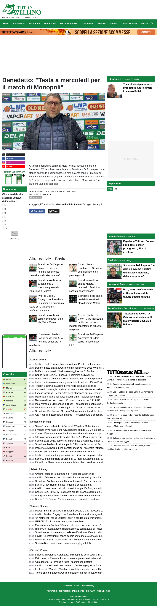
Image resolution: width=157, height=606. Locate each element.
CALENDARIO (77, 591)
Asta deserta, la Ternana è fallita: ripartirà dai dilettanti (64, 562)
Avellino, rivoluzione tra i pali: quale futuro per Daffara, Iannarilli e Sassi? (73, 488)
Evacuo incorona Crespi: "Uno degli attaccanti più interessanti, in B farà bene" (76, 393)
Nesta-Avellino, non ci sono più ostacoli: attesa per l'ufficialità (67, 400)
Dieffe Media (81, 596)
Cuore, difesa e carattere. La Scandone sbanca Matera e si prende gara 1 (74, 433)
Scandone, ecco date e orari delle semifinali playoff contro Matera (90, 299)
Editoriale (113, 79)
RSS (108, 591)
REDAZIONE (64, 591)
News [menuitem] (113, 23)
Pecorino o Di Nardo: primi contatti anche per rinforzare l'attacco (69, 448)
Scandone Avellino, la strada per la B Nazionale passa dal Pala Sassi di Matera (77, 444)
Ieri (116, 189)
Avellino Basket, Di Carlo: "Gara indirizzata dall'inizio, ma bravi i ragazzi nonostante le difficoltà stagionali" (86, 322)
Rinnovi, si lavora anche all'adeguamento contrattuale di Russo (69, 528)
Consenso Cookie (71, 586)
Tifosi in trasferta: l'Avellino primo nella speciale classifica (65, 386)
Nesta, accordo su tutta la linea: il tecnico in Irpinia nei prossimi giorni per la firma (78, 378)
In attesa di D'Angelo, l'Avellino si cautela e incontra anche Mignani (71, 569)
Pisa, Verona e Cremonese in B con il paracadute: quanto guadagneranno (74, 404)
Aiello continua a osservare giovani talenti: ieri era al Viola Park (68, 382)
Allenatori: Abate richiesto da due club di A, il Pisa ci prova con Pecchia (73, 437)
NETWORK (52, 591)
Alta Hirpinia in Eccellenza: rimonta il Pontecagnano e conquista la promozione (77, 414)
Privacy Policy (87, 586)
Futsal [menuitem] (144, 23)
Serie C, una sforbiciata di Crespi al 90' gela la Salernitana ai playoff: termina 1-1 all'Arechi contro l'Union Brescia (95, 426)
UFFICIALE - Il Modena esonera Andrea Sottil (59, 521)
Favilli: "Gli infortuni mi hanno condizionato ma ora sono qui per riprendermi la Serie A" (81, 536)
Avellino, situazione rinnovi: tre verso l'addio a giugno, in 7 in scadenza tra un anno (79, 565)
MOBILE (100, 591)
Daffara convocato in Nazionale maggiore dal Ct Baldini (64, 371)
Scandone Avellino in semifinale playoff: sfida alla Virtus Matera (50, 319)
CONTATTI (90, 591)
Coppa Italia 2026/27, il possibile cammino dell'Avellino (64, 375)
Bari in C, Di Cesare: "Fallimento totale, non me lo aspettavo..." (68, 499)
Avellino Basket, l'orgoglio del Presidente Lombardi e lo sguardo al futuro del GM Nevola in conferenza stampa (46, 303)
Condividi (37, 211)
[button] (14, 233)
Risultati (14, 238)
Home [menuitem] (5, 23)
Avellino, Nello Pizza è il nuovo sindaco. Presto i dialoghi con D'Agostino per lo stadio (80, 364)
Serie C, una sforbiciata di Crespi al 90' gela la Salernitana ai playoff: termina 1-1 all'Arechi (83, 459)
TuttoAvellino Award (119, 308)
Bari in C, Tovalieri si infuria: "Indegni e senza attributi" (64, 484)
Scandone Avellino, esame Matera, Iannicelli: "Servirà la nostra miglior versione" (78, 481)
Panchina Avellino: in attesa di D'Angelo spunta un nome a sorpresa (71, 539)
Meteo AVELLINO (15, 338)
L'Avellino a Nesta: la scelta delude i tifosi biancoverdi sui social (69, 462)
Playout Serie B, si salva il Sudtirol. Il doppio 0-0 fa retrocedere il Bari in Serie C (77, 510)
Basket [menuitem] (102, 23)
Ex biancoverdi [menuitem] (68, 23)
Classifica (8, 374)
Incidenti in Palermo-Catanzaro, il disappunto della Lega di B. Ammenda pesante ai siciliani (83, 554)
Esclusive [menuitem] (34, 23)
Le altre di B (115, 284)
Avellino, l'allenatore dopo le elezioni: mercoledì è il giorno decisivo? (71, 477)
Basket (40, 191)
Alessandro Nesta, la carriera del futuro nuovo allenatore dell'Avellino (72, 389)
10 (6, 228)
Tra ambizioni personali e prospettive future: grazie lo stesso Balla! (137, 88)
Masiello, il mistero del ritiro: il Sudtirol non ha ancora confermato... (70, 396)
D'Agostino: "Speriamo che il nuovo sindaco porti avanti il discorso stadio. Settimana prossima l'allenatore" (92, 451)
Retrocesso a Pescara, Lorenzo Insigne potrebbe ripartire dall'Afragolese (74, 558)
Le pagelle (114, 236)
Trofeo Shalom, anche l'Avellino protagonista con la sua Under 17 (70, 572)
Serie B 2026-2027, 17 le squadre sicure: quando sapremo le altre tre (72, 492)
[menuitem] (152, 23)
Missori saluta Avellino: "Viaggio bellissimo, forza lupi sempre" (68, 525)
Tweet (53, 211)
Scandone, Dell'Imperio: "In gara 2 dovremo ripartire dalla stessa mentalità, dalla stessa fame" (85, 411)
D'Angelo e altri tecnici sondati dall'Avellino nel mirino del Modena (70, 495)
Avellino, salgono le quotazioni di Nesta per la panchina (64, 474)
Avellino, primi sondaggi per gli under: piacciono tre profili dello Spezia (72, 455)
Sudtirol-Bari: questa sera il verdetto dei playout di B (63, 543)
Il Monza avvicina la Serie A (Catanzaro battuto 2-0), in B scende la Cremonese (77, 430)
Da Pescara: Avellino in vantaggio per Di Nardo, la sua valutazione (70, 407)
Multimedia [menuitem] (88, 23)
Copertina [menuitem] (19, 23)
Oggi (110, 189)
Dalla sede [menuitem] (50, 23)
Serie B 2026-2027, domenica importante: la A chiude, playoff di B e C (72, 440)
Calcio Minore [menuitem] (129, 23)
